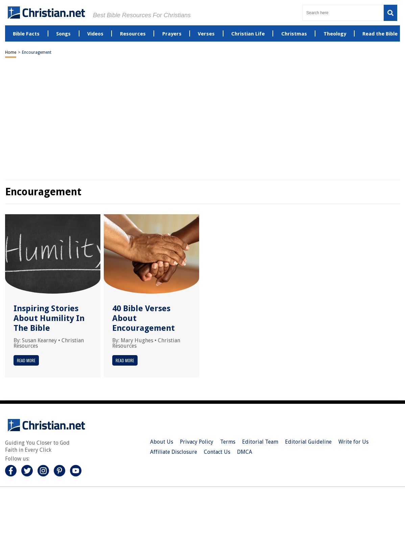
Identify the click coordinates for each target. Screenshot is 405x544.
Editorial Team (260, 442)
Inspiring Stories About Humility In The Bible (49, 318)
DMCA (244, 452)
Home (10, 52)
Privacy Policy (196, 442)
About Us (161, 442)
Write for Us (353, 442)
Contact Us (217, 452)
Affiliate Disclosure (173, 452)
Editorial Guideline (308, 442)
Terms (227, 442)
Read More (26, 360)
